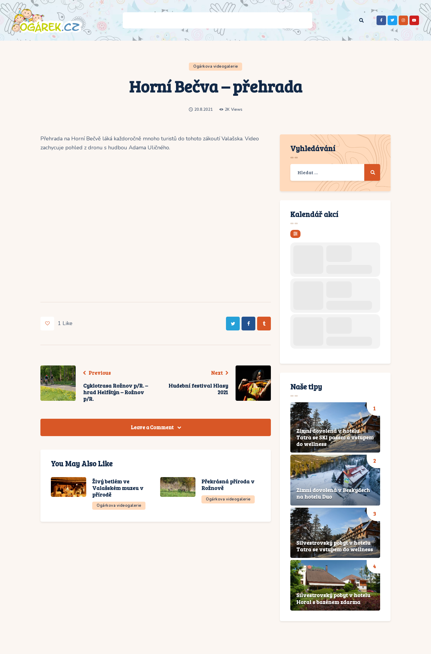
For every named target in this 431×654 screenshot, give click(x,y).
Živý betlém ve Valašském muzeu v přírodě (117, 488)
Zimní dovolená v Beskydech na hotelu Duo (333, 493)
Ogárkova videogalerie (215, 66)
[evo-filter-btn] (295, 234)
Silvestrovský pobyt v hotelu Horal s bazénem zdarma (333, 598)
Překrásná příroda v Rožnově (227, 484)
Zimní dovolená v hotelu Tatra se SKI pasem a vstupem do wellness (335, 437)
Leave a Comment (152, 427)
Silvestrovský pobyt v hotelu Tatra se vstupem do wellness (334, 546)
